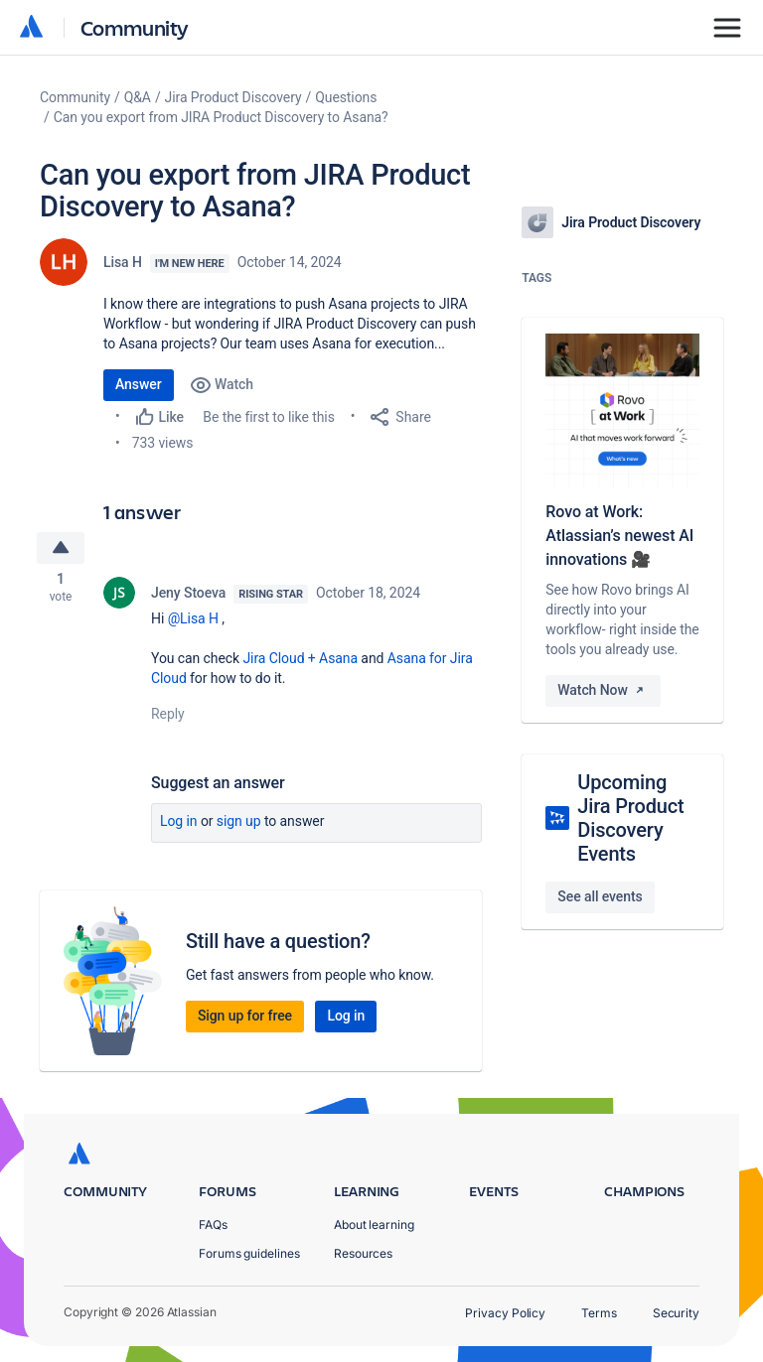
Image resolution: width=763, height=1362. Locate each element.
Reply (168, 717)
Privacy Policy (505, 1312)
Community (134, 27)
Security (676, 1312)
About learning (374, 1224)
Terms (599, 1312)
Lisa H (122, 262)
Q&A (137, 97)
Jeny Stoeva (188, 596)
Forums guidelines (249, 1253)
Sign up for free (245, 1018)
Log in (179, 824)
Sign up (239, 824)
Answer (138, 384)
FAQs (213, 1224)
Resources (363, 1253)
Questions (346, 97)
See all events (599, 896)
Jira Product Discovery (233, 97)
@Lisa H (193, 621)
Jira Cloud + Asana (300, 661)
